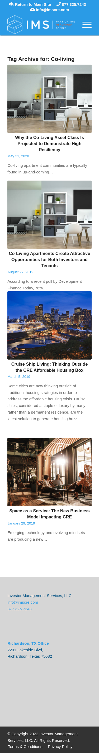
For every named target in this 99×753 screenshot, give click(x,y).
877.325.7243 (71, 4)
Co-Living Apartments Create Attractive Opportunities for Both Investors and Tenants (49, 259)
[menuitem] (25, 746)
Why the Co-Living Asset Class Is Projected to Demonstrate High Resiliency (49, 143)
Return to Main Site (29, 4)
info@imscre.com (49, 9)
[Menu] (84, 24)
